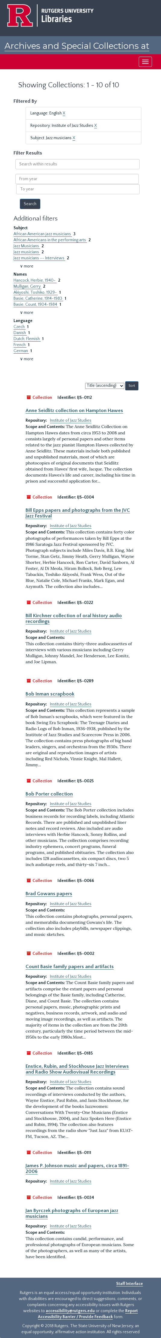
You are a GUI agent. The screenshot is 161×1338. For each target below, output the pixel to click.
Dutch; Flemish (27, 338)
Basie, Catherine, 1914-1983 (38, 298)
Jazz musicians (27, 252)
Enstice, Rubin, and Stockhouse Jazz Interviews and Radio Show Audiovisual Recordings (77, 1069)
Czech (20, 326)
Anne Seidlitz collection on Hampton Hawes (74, 410)
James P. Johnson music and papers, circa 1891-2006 (77, 1168)
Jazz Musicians (27, 246)
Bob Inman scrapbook (50, 694)
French (20, 344)
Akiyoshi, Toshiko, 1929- (36, 292)
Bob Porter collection (49, 794)
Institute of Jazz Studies (70, 420)
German (21, 351)
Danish (20, 332)
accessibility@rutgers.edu (70, 1310)
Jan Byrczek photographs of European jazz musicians (72, 1213)
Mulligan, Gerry (28, 286)
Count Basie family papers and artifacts (70, 966)
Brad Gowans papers (49, 893)
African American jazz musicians (43, 234)
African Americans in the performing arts (50, 240)
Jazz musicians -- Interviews (39, 258)
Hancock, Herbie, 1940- (35, 280)
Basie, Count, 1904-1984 (36, 304)
